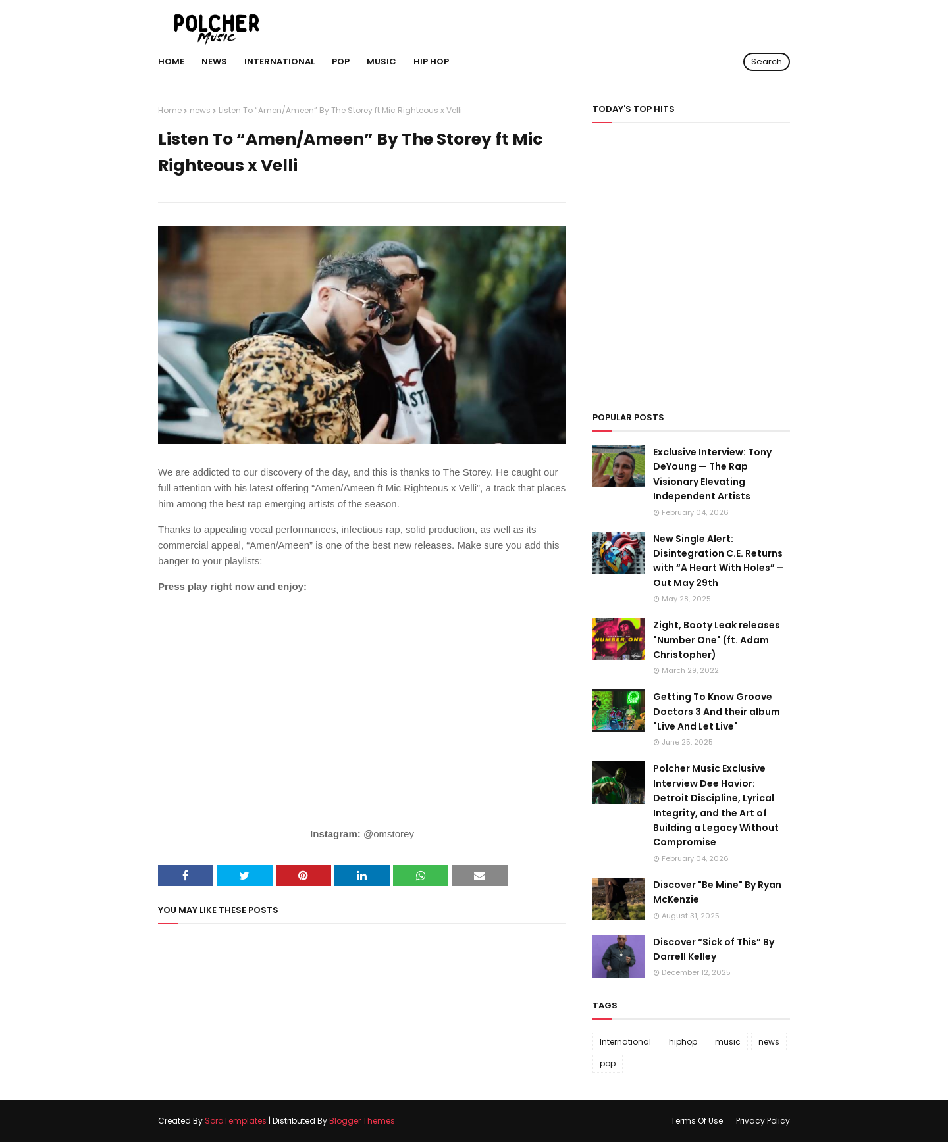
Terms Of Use (697, 1120)
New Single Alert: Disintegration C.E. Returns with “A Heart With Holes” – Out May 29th (718, 560)
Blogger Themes (362, 1120)
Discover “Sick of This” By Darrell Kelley (713, 949)
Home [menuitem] (171, 61)
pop (608, 1063)
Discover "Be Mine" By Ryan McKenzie (717, 892)
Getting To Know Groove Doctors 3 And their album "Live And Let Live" (716, 711)
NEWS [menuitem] (214, 61)
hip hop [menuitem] (431, 61)
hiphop (683, 1041)
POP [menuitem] (341, 61)
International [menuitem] (279, 61)
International (625, 1041)
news (200, 110)
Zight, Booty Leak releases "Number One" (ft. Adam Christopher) (716, 639)
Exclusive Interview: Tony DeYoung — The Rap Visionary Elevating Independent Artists (712, 474)
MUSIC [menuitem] (381, 61)
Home (170, 110)
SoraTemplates (236, 1120)
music (728, 1041)
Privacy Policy (763, 1120)
